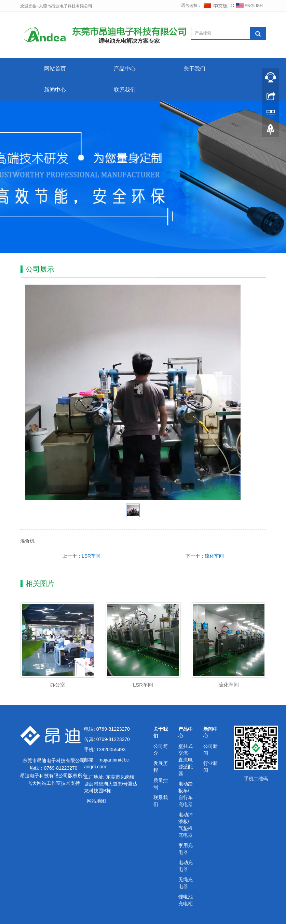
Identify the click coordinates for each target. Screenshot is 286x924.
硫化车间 (214, 556)
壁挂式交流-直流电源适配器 (185, 759)
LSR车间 (91, 556)
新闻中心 (55, 90)
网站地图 (96, 801)
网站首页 (55, 68)
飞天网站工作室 (44, 783)
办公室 (57, 685)
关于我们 (194, 68)
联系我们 (125, 90)
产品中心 (125, 68)
